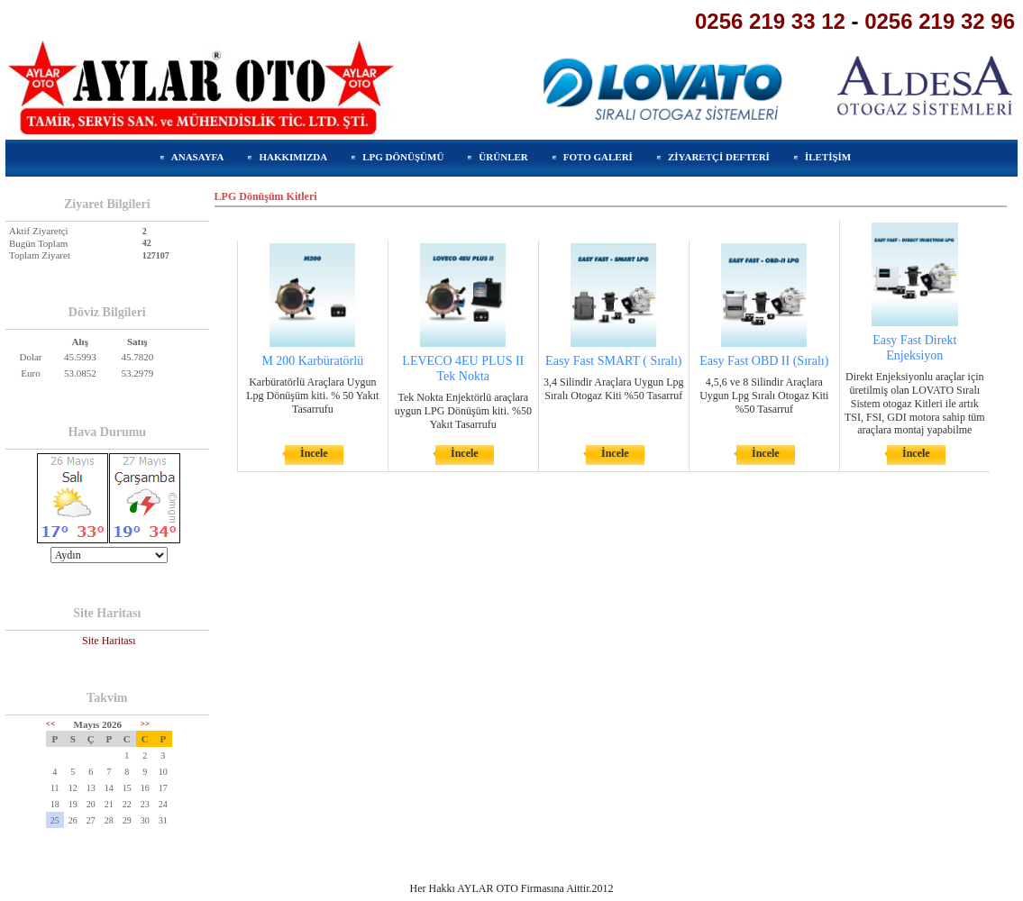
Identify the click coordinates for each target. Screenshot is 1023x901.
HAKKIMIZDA (293, 156)
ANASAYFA (197, 156)
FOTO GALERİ (598, 156)
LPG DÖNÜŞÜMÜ (402, 156)
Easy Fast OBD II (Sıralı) (763, 361)
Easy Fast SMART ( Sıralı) (613, 361)
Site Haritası (109, 640)
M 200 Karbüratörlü (312, 361)
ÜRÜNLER (503, 156)
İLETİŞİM (828, 156)
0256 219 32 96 (939, 21)
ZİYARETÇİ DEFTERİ (719, 156)
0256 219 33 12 (770, 21)
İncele (314, 453)
